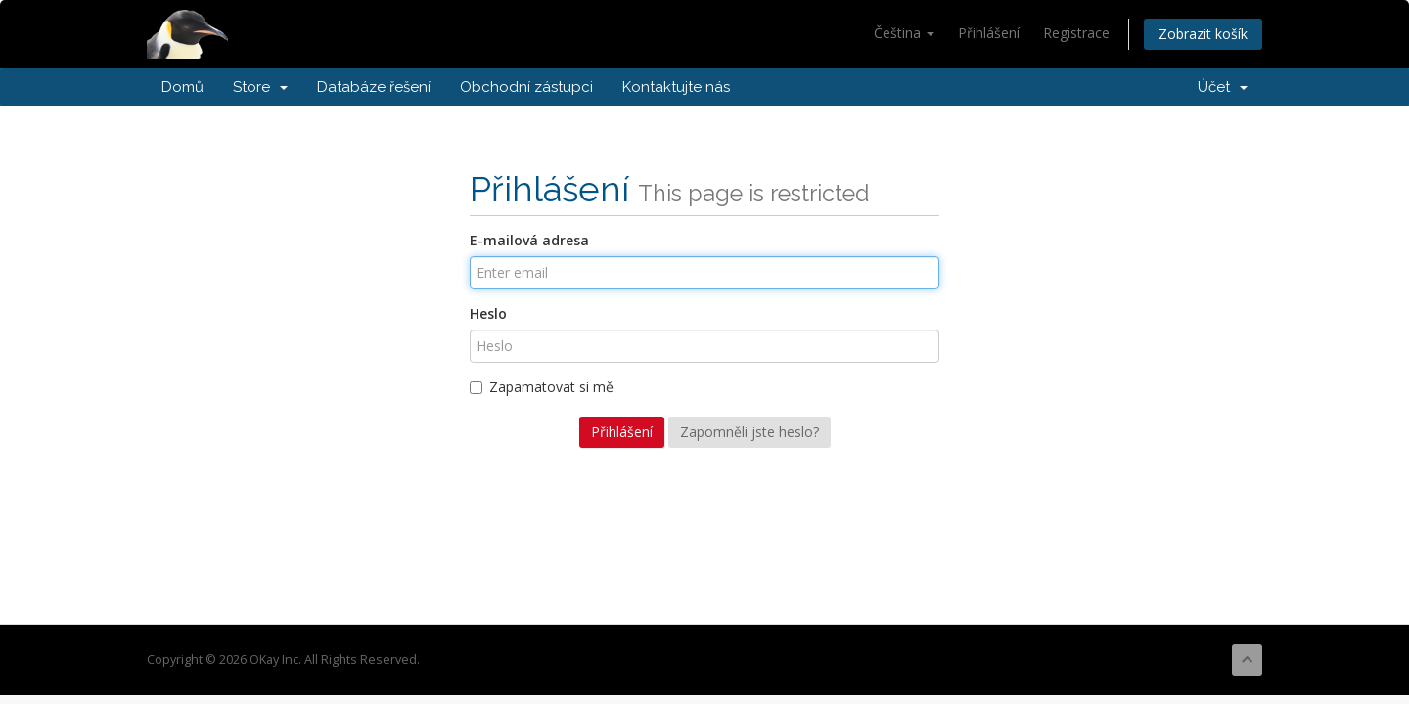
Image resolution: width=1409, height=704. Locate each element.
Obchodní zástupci (526, 87)
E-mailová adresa (529, 240)
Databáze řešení (374, 87)
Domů (182, 87)
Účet (1223, 87)
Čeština (904, 32)
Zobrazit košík (1203, 33)
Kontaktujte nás (676, 87)
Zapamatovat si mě (542, 386)
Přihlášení (989, 32)
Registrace (1076, 32)
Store (260, 87)
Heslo (488, 313)
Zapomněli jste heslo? (749, 431)
